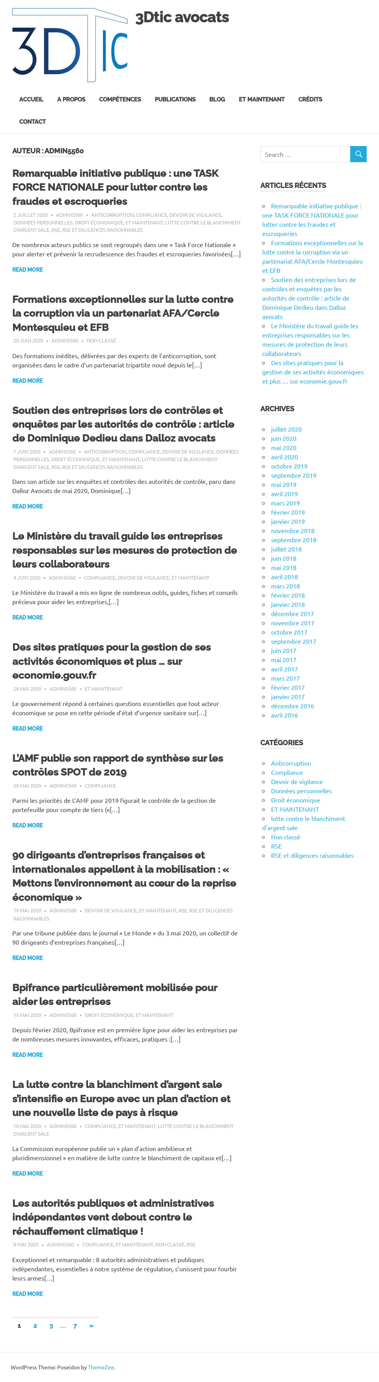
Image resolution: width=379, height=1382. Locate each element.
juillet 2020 (286, 429)
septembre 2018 (293, 539)
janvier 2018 (288, 604)
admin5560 (69, 214)
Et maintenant (262, 99)
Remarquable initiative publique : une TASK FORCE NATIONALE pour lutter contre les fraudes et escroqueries (115, 187)
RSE (55, 229)
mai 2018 (283, 567)
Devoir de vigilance (195, 214)
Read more (27, 270)
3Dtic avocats (182, 17)
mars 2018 (285, 586)
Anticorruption (112, 214)
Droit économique (99, 222)
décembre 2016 (292, 705)
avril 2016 (284, 715)
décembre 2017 (292, 613)
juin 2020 (283, 438)
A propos (71, 99)
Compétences (120, 99)
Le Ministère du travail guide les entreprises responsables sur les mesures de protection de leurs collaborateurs (124, 550)
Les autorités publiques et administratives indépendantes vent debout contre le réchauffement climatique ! (113, 1217)
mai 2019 (283, 484)
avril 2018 (284, 576)
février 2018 (288, 595)
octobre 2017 (289, 632)
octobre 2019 (289, 466)
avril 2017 (284, 669)
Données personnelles (43, 222)
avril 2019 (284, 493)
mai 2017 (283, 659)
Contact (32, 121)
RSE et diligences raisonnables (102, 229)
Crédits (310, 99)
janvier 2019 (288, 521)
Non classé (101, 340)
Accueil (31, 99)
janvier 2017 (288, 696)
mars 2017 (285, 678)
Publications (175, 99)
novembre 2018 (292, 530)
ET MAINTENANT (144, 222)
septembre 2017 (293, 641)
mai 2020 (283, 447)
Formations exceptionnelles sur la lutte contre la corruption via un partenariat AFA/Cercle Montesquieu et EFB (122, 313)
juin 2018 (283, 558)
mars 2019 (285, 503)
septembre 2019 (293, 475)
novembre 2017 (292, 622)
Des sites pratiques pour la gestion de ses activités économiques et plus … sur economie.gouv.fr (111, 661)
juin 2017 (283, 650)
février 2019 (288, 512)
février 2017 (288, 687)
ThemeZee (101, 1367)
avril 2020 (284, 456)
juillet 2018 (286, 549)
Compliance (151, 214)
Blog (217, 99)
